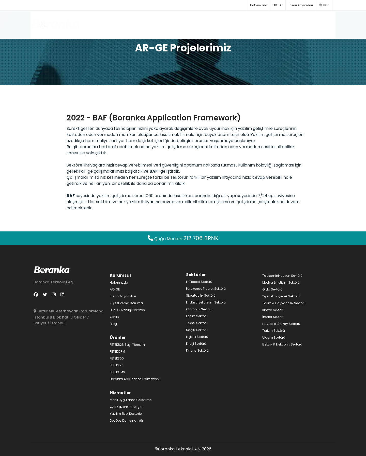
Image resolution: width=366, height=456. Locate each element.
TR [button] (323, 5)
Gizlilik (114, 317)
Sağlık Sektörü (197, 330)
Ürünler (176, 22)
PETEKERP (116, 365)
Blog (258, 22)
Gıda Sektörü (272, 289)
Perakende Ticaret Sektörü (206, 288)
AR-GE (277, 5)
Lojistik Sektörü (197, 337)
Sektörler (234, 22)
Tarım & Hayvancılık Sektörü (284, 303)
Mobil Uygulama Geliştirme (130, 400)
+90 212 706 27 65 (310, 22)
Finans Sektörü (197, 350)
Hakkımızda (258, 5)
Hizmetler (204, 22)
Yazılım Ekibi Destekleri (126, 413)
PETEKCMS (117, 372)
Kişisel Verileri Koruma (126, 303)
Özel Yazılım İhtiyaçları (127, 407)
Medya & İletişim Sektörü (281, 282)
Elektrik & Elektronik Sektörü (282, 344)
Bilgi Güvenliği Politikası (128, 310)
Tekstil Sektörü (197, 323)
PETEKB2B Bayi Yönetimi (128, 344)
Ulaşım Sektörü (273, 337)
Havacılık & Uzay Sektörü (281, 324)
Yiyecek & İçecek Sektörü (281, 296)
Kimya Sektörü (273, 310)
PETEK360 (117, 358)
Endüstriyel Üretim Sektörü (206, 302)
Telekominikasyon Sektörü (282, 275)
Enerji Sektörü (196, 343)
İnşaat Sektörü (273, 317)
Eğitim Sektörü (197, 316)
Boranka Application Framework (134, 379)
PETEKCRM (117, 351)
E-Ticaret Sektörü (199, 282)
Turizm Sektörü (273, 330)
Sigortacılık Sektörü (201, 295)
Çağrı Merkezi (183, 239)
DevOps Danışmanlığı (126, 420)
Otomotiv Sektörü (199, 309)
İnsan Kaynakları (301, 5)
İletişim (277, 22)
